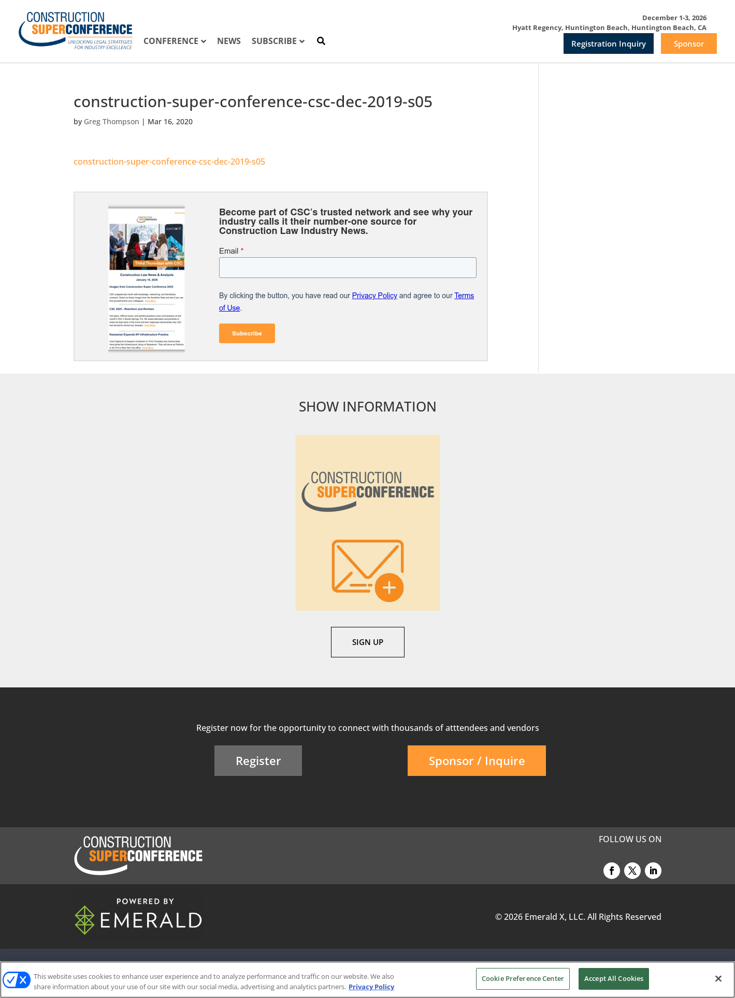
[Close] (718, 978)
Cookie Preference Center (523, 978)
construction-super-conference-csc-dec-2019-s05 (169, 161)
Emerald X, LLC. (555, 916)
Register (258, 760)
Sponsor (689, 43)
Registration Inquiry (608, 43)
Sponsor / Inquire (477, 760)
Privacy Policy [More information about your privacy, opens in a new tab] (371, 986)
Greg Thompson (111, 121)
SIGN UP (367, 642)
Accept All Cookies (613, 978)
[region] (367, 979)
